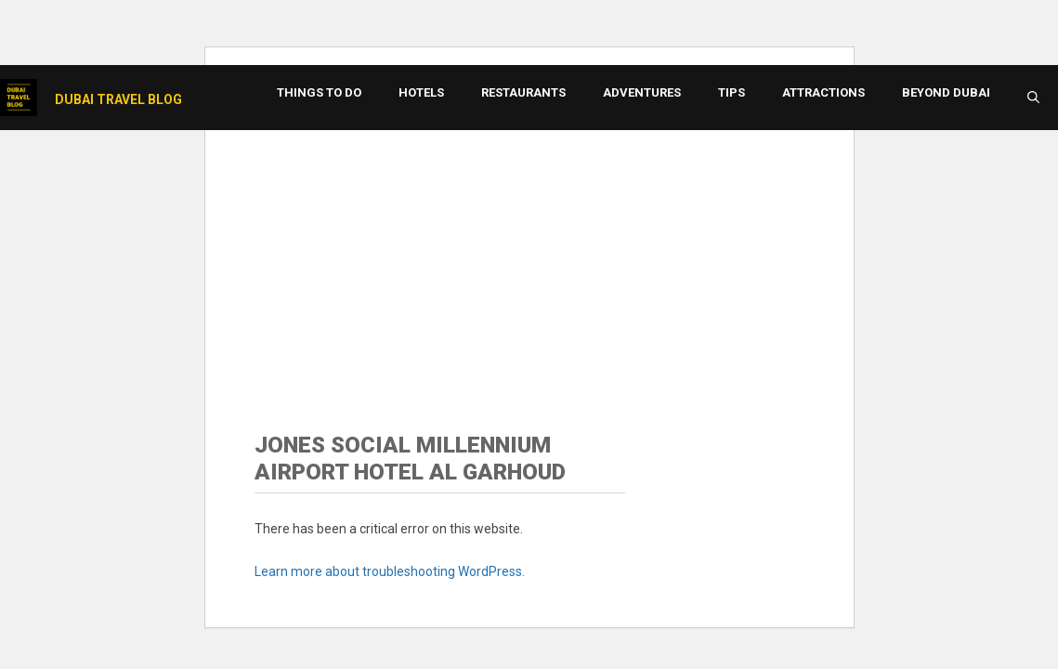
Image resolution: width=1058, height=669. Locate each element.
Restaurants (523, 92)
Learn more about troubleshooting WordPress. (390, 571)
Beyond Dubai (946, 92)
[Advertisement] (529, 255)
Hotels (421, 92)
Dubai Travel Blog (118, 99)
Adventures (642, 92)
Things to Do (319, 92)
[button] (1033, 97)
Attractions (823, 92)
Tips (731, 92)
